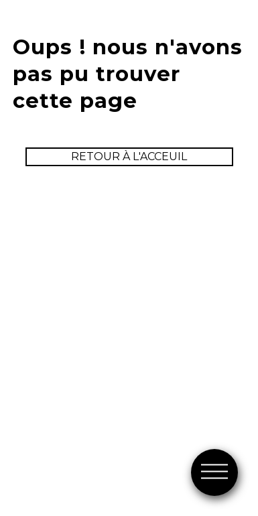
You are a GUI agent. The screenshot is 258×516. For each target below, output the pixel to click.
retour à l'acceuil (129, 156)
